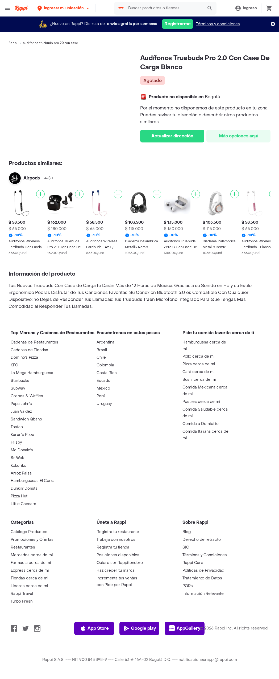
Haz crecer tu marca (116, 570)
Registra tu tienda (113, 547)
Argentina (105, 342)
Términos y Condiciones (204, 555)
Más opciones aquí (238, 136)
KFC (14, 365)
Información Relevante (203, 593)
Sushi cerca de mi (199, 379)
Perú (101, 396)
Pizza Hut (19, 496)
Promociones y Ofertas (32, 539)
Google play (139, 628)
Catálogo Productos (29, 531)
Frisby (16, 442)
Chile (101, 357)
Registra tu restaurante (118, 531)
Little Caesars (23, 503)
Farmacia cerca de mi (31, 562)
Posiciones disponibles (118, 555)
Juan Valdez (21, 411)
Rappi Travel (22, 593)
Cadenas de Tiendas (29, 350)
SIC (185, 547)
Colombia (105, 365)
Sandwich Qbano (26, 419)
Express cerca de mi (30, 570)
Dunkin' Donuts (24, 488)
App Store (94, 628)
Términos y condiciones (218, 24)
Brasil (102, 350)
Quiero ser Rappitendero (120, 562)
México (103, 388)
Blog (186, 531)
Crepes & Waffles (27, 396)
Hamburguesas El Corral (33, 480)
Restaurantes (23, 547)
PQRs (187, 585)
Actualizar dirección (172, 136)
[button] (63, 8)
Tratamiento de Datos (202, 578)
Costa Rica (107, 372)
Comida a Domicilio (200, 423)
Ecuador (104, 380)
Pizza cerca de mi (198, 364)
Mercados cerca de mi (32, 555)
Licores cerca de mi (29, 585)
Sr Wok (17, 457)
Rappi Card (192, 562)
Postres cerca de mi (201, 401)
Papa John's (21, 403)
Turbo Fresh (21, 601)
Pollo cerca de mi (198, 356)
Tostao (17, 427)
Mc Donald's (22, 450)
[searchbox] (164, 8)
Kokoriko (18, 465)
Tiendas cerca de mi (29, 578)
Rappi (13, 43)
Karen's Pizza (22, 434)
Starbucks (20, 380)
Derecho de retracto (201, 539)
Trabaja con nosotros (116, 539)
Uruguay (104, 403)
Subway (18, 388)
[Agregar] (40, 194)
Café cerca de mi (198, 371)
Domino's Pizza (24, 357)
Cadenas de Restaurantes (34, 342)
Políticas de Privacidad (203, 570)
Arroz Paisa (21, 473)
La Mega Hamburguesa (32, 372)
